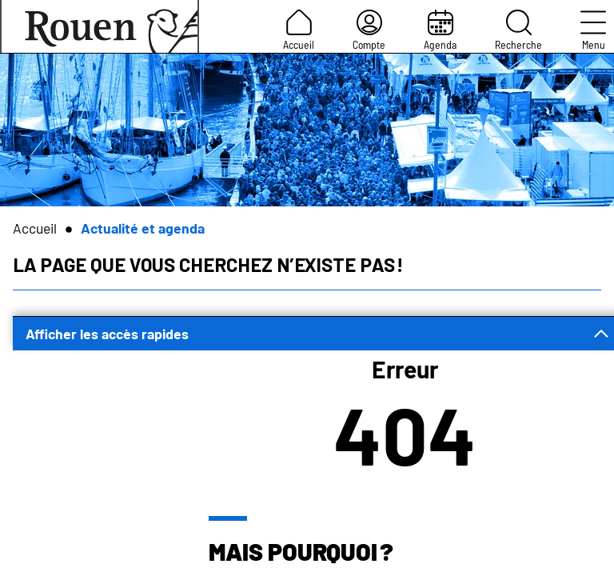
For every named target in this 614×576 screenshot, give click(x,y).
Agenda (440, 30)
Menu (593, 30)
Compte (369, 30)
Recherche (518, 30)
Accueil (298, 30)
